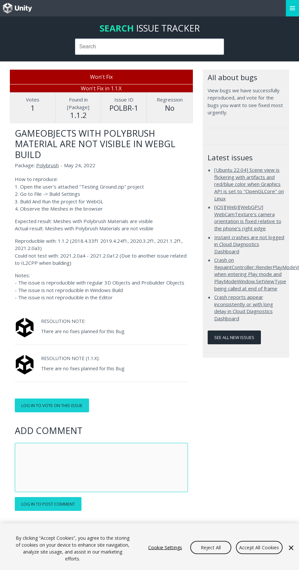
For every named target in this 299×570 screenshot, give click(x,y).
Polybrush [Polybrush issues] (47, 165)
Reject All (211, 547)
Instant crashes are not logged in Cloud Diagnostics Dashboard (249, 244)
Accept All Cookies (259, 547)
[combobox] (149, 47)
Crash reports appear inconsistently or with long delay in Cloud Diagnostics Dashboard (243, 308)
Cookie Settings (165, 547)
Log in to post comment (48, 504)
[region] (149, 546)
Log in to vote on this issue (51, 405)
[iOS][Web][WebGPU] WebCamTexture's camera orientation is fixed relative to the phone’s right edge (247, 218)
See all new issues (234, 337)
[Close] (291, 548)
